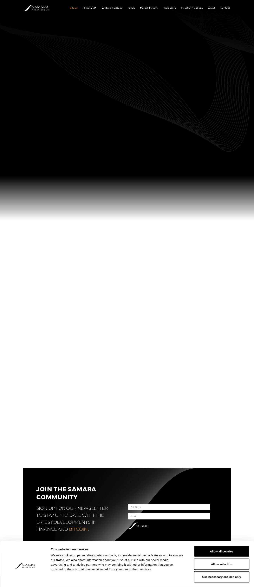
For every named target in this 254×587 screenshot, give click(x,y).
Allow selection (221, 549)
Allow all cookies (221, 536)
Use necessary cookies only (221, 561)
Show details (204, 579)
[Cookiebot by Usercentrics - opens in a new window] (25, 579)
